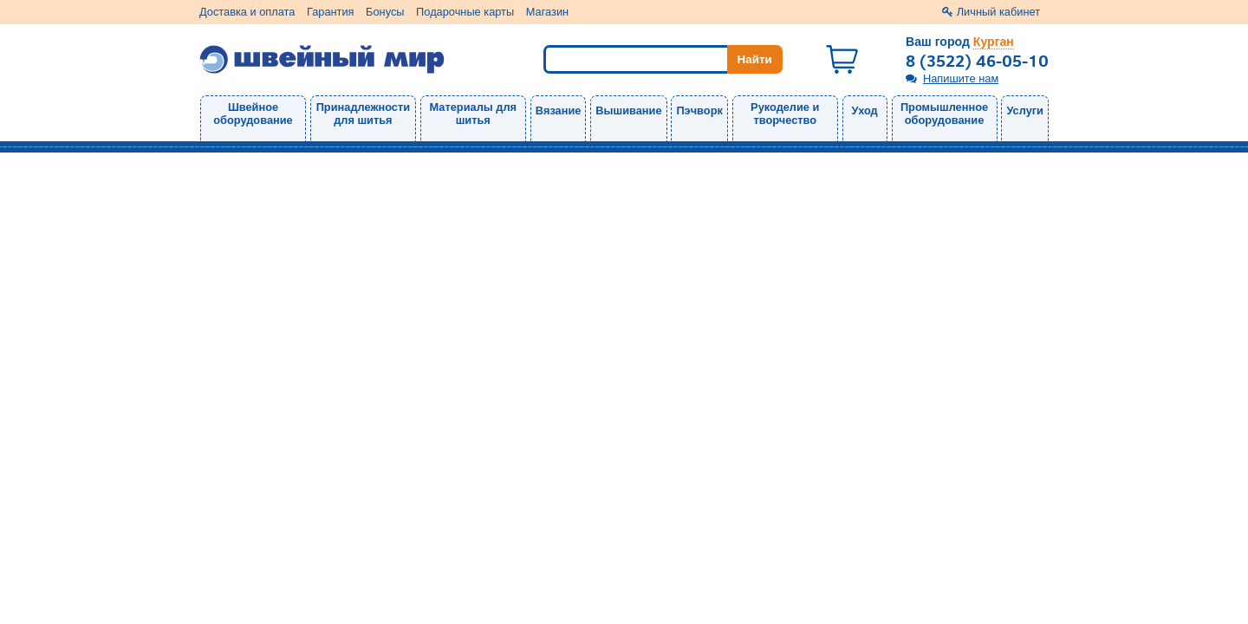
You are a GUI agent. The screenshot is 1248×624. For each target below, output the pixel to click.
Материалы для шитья (473, 114)
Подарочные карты (465, 11)
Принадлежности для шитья (363, 114)
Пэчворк (699, 110)
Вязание (559, 110)
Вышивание (628, 110)
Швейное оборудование (252, 114)
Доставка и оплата (247, 11)
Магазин (547, 11)
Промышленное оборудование (944, 114)
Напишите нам (960, 78)
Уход (865, 110)
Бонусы (385, 11)
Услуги (1024, 110)
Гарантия (330, 11)
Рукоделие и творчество (785, 114)
